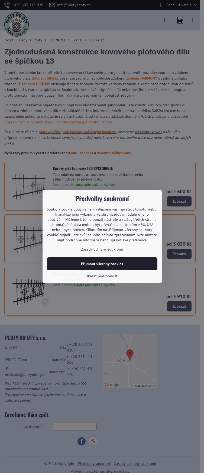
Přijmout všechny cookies (102, 263)
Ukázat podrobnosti (102, 276)
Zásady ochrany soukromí (102, 249)
